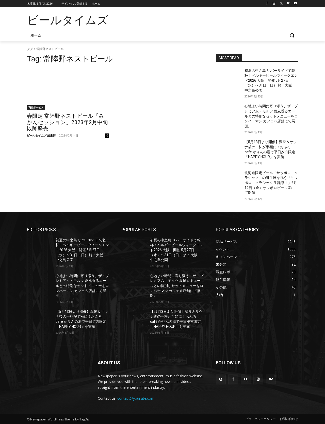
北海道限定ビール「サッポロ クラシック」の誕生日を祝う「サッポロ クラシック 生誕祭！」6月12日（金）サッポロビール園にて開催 (271, 183)
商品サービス (36, 107)
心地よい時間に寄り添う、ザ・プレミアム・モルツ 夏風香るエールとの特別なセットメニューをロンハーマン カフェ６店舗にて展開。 (271, 116)
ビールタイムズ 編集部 (41, 135)
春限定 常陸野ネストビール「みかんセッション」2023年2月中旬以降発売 (67, 122)
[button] (292, 35)
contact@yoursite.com (135, 398)
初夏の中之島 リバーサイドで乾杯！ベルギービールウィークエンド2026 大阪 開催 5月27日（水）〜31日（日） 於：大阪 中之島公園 (271, 80)
